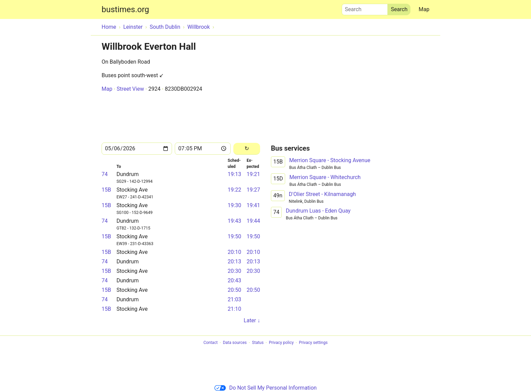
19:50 (234, 236)
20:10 (234, 252)
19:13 (234, 174)
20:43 (234, 280)
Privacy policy (281, 343)
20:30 (234, 271)
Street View (130, 89)
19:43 (234, 221)
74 (105, 174)
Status (257, 343)
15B (106, 190)
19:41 (253, 205)
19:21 (253, 174)
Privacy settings (313, 343)
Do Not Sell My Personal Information (265, 388)
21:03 (234, 299)
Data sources (235, 343)
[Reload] (246, 149)
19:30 (234, 205)
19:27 (253, 190)
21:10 (234, 309)
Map (424, 9)
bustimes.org (125, 9)
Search (365, 8)
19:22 (234, 190)
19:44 (253, 221)
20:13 (234, 261)
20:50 (234, 290)
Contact (211, 343)
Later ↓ (252, 320)
